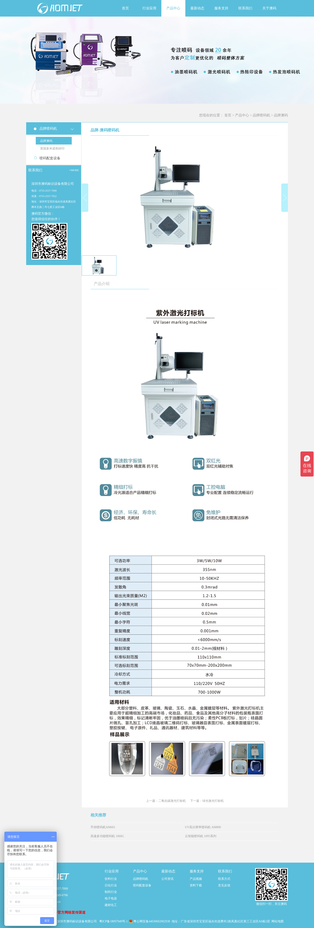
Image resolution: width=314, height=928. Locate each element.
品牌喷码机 (261, 115)
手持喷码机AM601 (102, 827)
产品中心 (242, 115)
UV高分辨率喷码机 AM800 (203, 827)
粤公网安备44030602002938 (152, 921)
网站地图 (277, 921)
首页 (125, 8)
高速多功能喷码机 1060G (107, 836)
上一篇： (166, 800)
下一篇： (207, 800)
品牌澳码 (281, 115)
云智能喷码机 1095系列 (200, 836)
